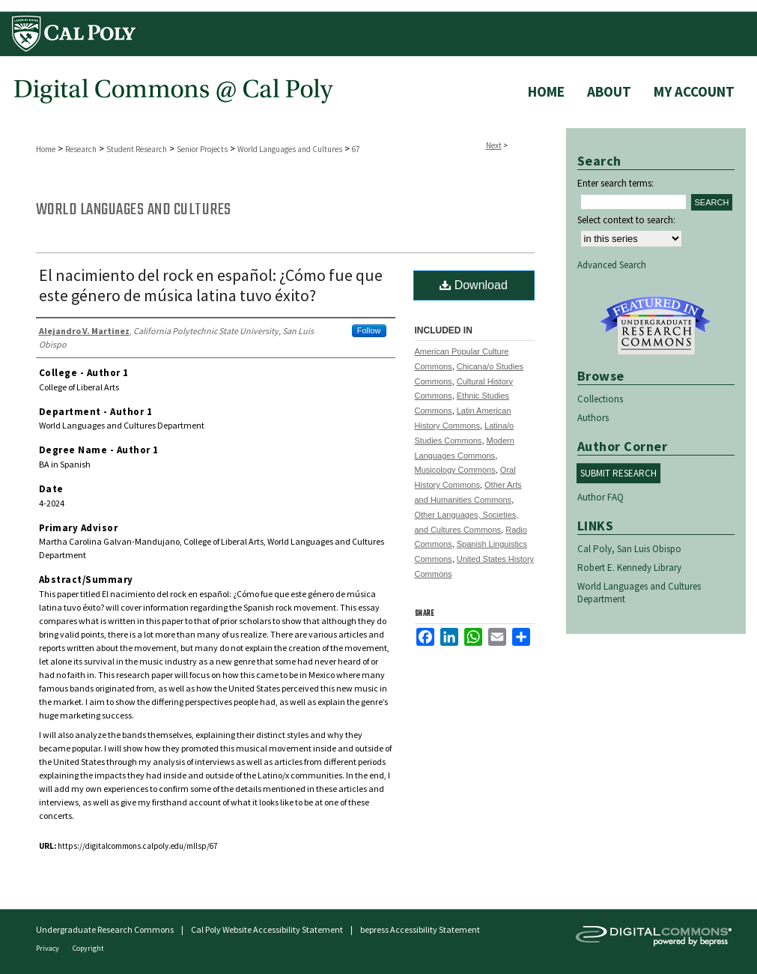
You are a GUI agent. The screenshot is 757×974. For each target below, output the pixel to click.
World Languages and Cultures (289, 149)
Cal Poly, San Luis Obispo (629, 548)
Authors (593, 417)
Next (494, 145)
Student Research (136, 149)
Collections (600, 399)
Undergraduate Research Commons (656, 325)
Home (45, 149)
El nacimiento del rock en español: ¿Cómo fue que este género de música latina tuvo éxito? (211, 285)
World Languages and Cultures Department (639, 592)
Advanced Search (611, 264)
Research (81, 149)
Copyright (88, 948)
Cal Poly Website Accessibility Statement (267, 929)
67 (355, 149)
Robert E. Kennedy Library (629, 567)
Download (474, 285)
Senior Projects (202, 149)
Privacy (48, 948)
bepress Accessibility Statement (420, 929)
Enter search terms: (615, 183)
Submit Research (618, 473)
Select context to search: (626, 220)
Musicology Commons (455, 469)
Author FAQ (600, 497)
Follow (369, 330)
